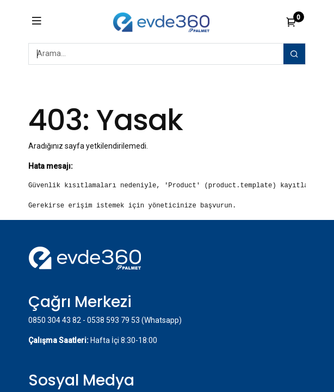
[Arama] (294, 54)
